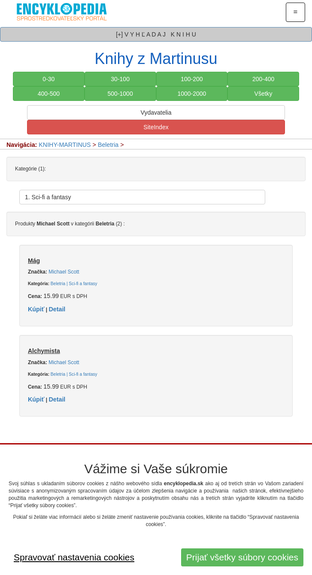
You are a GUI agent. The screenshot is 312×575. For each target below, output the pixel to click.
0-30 (48, 79)
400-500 (49, 93)
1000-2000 (191, 93)
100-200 (192, 79)
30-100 (120, 79)
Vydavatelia (156, 112)
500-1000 (120, 93)
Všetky (263, 93)
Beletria (108, 144)
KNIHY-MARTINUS (65, 144)
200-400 (263, 79)
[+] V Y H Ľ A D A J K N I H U (156, 34)
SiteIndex (155, 127)
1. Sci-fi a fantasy (48, 197)
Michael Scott (63, 272)
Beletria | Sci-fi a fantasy (74, 283)
